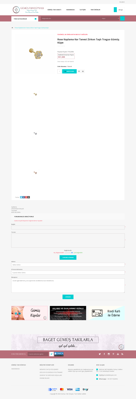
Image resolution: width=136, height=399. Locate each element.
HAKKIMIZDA (15, 369)
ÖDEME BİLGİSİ (44, 378)
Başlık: (13, 224)
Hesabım (122, 2)
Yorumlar (14, 210)
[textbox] (70, 18)
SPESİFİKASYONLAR (17, 209)
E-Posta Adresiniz (16, 269)
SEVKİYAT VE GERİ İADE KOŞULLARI (51, 375)
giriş (83, 371)
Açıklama (14, 207)
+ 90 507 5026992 (112, 379)
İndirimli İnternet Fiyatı (66, 55)
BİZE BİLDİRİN (15, 212)
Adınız (13, 261)
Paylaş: (17, 197)
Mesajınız (14, 277)
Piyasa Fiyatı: (62, 52)
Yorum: (13, 232)
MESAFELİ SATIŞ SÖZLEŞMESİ (49, 369)
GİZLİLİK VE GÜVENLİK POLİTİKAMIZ (51, 372)
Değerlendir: (68, 250)
